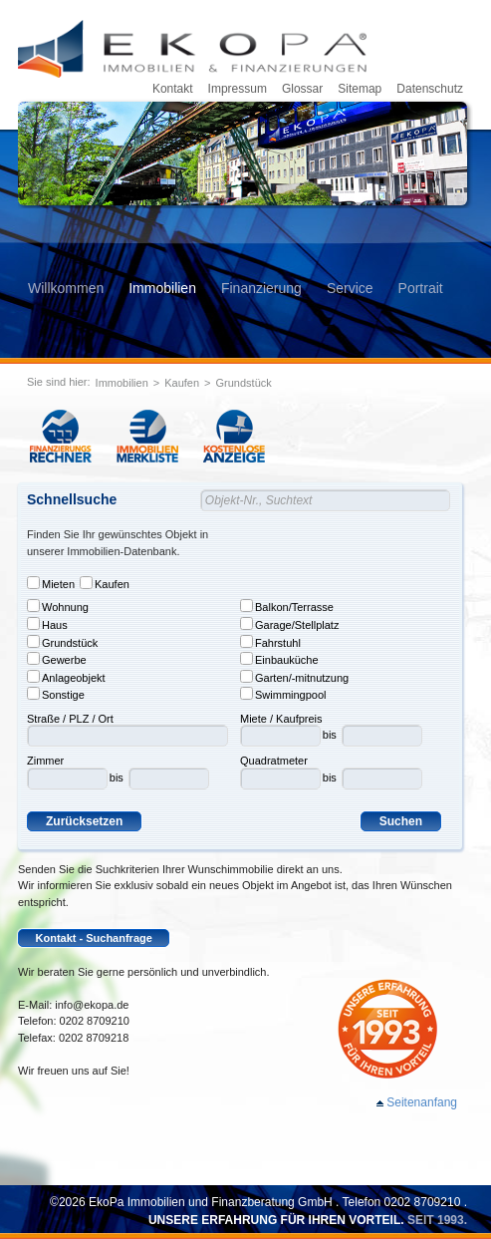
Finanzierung (261, 288)
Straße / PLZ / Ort (70, 719)
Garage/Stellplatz (289, 624)
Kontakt (172, 89)
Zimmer (45, 761)
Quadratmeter (274, 761)
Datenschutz (429, 89)
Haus (47, 624)
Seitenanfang (421, 1102)
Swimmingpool (283, 694)
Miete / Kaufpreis (281, 719)
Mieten (51, 583)
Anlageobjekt (66, 677)
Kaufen (181, 383)
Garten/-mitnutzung (294, 677)
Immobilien (162, 288)
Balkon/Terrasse (287, 606)
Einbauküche (279, 659)
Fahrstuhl (270, 642)
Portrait (420, 288)
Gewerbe (57, 659)
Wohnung (58, 606)
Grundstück (244, 383)
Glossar (302, 89)
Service (350, 288)
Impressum (237, 89)
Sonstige (56, 694)
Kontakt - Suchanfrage (94, 938)
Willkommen (66, 288)
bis (116, 777)
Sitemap (359, 89)
